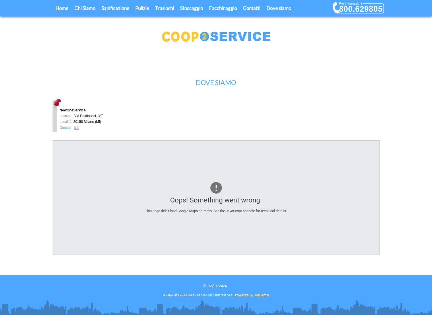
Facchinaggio (223, 8)
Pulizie (142, 8)
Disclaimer (262, 294)
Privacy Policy (244, 294)
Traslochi (164, 8)
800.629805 (361, 8)
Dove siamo (278, 8)
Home (61, 8)
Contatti (251, 8)
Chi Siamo (84, 8)
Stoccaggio (191, 8)
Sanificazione (115, 8)
